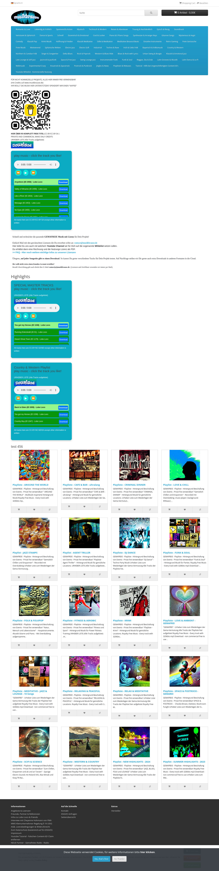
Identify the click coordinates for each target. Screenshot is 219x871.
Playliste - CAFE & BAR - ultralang (81, 484)
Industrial (98, 47)
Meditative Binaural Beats (128, 41)
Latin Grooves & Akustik (167, 59)
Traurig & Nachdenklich (142, 29)
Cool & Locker (99, 35)
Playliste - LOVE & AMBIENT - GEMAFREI (179, 622)
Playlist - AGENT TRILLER (76, 552)
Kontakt (64, 810)
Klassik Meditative (84, 41)
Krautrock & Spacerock (60, 66)
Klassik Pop (32, 41)
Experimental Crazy (37, 66)
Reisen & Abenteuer (119, 29)
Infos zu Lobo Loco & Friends (24, 817)
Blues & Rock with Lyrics (128, 53)
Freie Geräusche (189, 41)
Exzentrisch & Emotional (78, 35)
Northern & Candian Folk (26, 53)
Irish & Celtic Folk (130, 47)
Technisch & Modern (97, 29)
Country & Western (175, 47)
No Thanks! (119, 858)
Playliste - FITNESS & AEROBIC (79, 620)
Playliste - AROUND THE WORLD (30, 484)
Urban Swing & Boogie (152, 53)
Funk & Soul (127, 59)
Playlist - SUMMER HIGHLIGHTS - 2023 (184, 761)
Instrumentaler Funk (109, 59)
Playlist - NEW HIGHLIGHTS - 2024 (131, 761)
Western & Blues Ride (104, 53)
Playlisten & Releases (122, 66)
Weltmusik (20, 66)
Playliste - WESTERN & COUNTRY (81, 761)
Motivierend (35, 47)
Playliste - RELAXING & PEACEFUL (81, 691)
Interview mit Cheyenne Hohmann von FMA (31, 820)
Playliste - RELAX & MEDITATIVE (130, 691)
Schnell (60, 35)
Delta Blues (68, 53)
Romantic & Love (23, 29)
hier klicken (147, 852)
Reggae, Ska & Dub (145, 59)
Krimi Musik (47, 41)
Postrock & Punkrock (83, 66)
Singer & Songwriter (50, 53)
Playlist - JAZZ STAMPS (25, 552)
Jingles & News (102, 66)
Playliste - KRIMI (122, 620)
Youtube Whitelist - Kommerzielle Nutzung (34, 72)
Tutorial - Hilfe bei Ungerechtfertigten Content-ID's (157, 66)
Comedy (19, 41)
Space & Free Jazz (68, 59)
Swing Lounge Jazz (88, 59)
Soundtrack (179, 29)
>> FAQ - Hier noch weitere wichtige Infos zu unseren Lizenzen (44, 252)
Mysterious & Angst (187, 35)
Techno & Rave (112, 47)
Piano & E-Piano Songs (119, 35)
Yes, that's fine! (101, 858)
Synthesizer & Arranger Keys (145, 35)
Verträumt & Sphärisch (25, 35)
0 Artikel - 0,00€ (184, 12)
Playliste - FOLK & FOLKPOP (28, 620)
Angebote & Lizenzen (21, 810)
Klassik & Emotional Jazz (176, 53)
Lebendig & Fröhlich (43, 29)
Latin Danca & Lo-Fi (190, 59)
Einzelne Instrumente (153, 41)
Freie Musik (21, 47)
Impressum (16, 833)
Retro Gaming (172, 41)
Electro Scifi (84, 47)
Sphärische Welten (53, 47)
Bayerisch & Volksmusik (153, 47)
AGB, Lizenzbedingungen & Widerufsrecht (30, 826)
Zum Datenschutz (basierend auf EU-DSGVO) (31, 830)
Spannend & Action (64, 29)
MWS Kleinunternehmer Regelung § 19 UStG (31, 823)
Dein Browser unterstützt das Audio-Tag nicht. (37, 165)
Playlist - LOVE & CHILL (176, 484)
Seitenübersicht (68, 817)
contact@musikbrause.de (85, 243)
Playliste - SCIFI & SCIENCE (27, 761)
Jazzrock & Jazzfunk (48, 59)
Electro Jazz (70, 47)
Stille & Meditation (105, 41)
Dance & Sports (46, 35)
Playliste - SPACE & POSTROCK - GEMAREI (180, 692)
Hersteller (115, 810)
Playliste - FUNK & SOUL (176, 552)
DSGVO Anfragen (69, 814)
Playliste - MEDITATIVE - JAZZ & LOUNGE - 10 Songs (30, 692)
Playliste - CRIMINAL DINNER (129, 484)
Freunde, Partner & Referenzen (25, 814)
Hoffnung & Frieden (64, 41)
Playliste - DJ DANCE (124, 552)
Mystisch (80, 29)
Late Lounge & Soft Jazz (26, 59)
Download (63, 182)
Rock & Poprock (83, 53)
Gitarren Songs (168, 35)
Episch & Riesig (163, 29)
